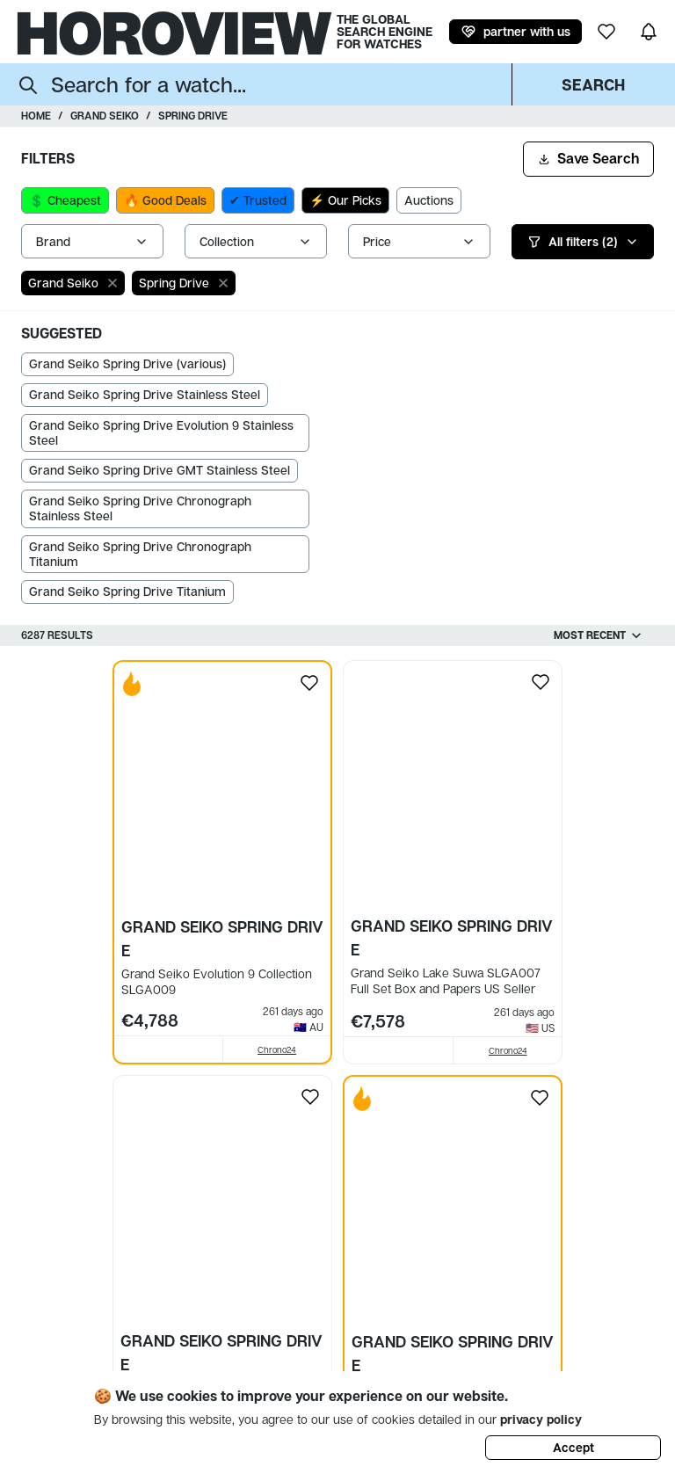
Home (36, 115)
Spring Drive (193, 115)
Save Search (588, 158)
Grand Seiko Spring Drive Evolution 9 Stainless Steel (161, 432)
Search (593, 84)
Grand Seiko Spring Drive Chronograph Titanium (140, 554)
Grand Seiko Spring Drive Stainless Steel (144, 394)
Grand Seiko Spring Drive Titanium (127, 591)
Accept (573, 1447)
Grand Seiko (104, 115)
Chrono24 (277, 1044)
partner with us (515, 32)
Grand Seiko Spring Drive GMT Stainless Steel (159, 469)
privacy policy (541, 1419)
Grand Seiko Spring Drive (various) (127, 363)
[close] (112, 283)
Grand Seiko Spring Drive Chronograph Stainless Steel (140, 508)
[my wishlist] (606, 31)
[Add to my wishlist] (309, 683)
